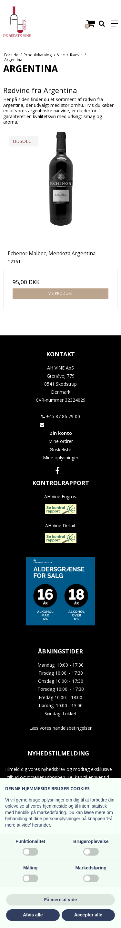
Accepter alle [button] (88, 914)
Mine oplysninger (60, 458)
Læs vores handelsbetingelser (60, 728)
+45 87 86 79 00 (60, 416)
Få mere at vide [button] (60, 899)
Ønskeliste (60, 449)
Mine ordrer (60, 441)
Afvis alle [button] (33, 914)
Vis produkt (60, 293)
